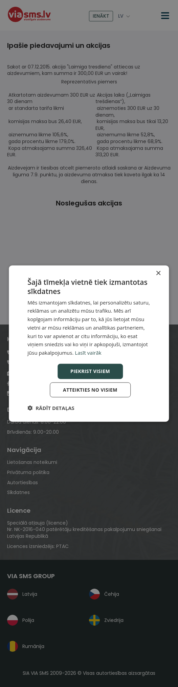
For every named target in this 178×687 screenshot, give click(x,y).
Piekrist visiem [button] (90, 371)
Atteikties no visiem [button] (90, 389)
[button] (50, 407)
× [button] (158, 273)
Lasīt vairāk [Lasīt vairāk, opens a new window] (88, 352)
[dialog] (89, 344)
